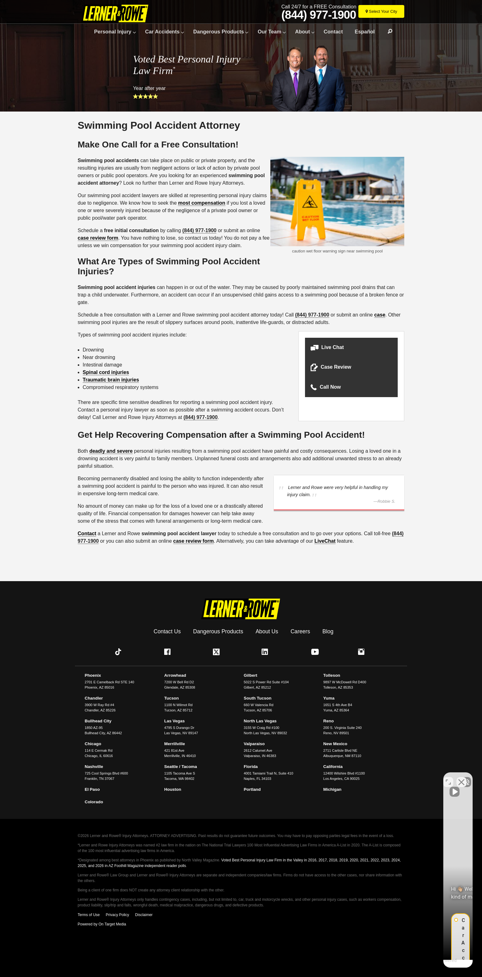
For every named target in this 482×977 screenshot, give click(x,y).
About (302, 31)
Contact (333, 31)
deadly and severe (111, 451)
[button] (351, 347)
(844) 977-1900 (318, 15)
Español (365, 31)
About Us (267, 631)
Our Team (269, 31)
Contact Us (167, 631)
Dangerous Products (218, 31)
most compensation (201, 203)
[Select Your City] (381, 11)
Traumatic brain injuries (111, 379)
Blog (327, 631)
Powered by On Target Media (102, 924)
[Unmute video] (371, 777)
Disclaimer (144, 915)
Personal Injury (112, 31)
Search (387, 31)
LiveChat (325, 541)
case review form (98, 238)
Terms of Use (89, 915)
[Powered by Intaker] (429, 964)
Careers (300, 631)
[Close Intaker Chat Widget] (461, 777)
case (380, 314)
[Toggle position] (448, 777)
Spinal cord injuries (106, 372)
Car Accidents (162, 31)
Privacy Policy (117, 915)
